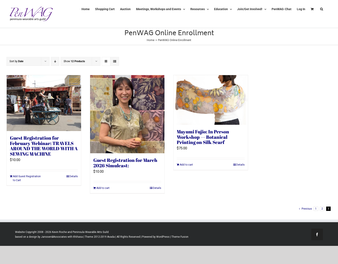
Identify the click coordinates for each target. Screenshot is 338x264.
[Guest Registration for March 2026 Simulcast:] (127, 114)
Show (74, 61)
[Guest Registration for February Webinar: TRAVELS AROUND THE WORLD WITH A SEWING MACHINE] (44, 103)
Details (73, 176)
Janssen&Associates (54, 236)
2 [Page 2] (322, 208)
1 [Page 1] (316, 208)
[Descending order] (55, 61)
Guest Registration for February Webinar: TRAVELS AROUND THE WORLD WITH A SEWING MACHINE (44, 146)
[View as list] (114, 61)
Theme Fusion (179, 236)
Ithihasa (77, 236)
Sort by (16, 61)
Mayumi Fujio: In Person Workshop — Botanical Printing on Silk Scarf (203, 136)
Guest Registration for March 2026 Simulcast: (125, 163)
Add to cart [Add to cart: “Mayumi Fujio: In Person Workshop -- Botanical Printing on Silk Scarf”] (186, 164)
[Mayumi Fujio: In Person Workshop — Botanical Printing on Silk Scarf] (211, 100)
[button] (321, 9)
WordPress (162, 236)
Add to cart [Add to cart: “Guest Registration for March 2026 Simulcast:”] (103, 188)
